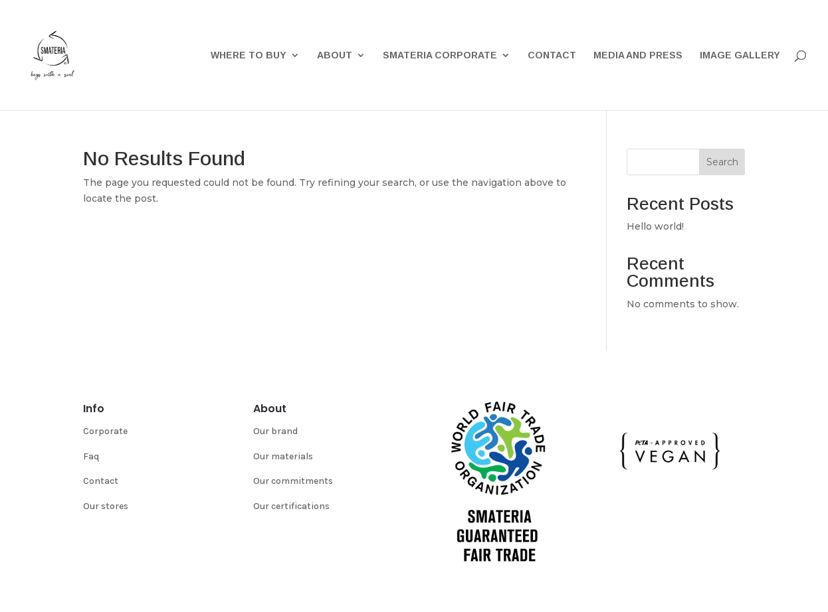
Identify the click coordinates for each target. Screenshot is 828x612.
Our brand (275, 431)
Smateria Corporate (440, 55)
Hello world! (655, 226)
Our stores (105, 506)
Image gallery (740, 55)
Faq (91, 456)
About (334, 55)
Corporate (105, 431)
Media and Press (637, 55)
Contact (552, 55)
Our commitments (293, 481)
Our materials (283, 456)
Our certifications (291, 506)
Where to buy (248, 55)
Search (722, 162)
